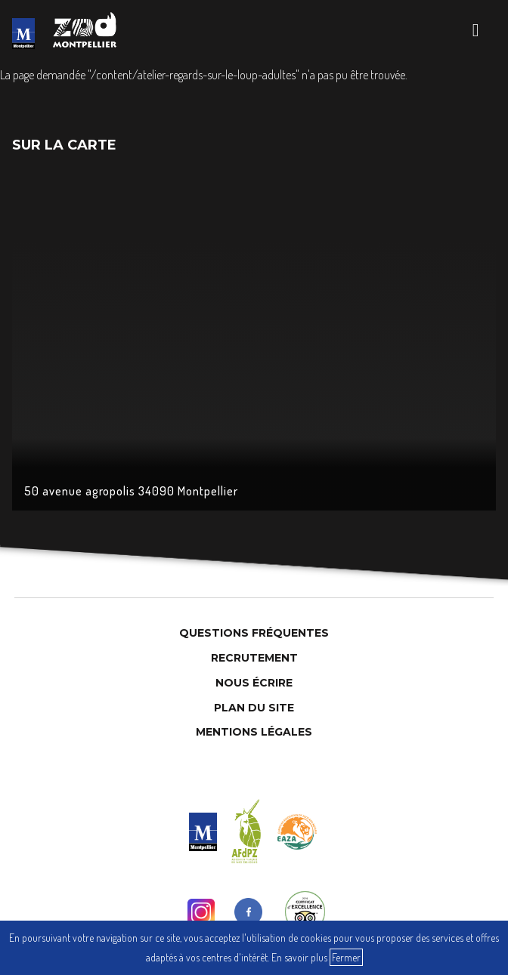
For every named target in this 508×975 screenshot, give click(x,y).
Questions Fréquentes (254, 633)
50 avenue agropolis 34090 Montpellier (131, 490)
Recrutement (254, 658)
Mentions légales (254, 732)
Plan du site (254, 707)
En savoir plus (299, 957)
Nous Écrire (254, 683)
